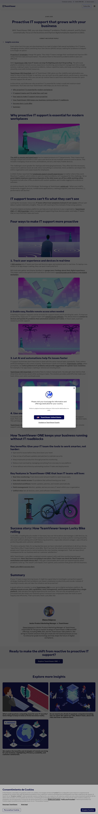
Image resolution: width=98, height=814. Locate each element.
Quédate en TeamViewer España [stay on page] (49, 422)
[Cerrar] (74, 388)
